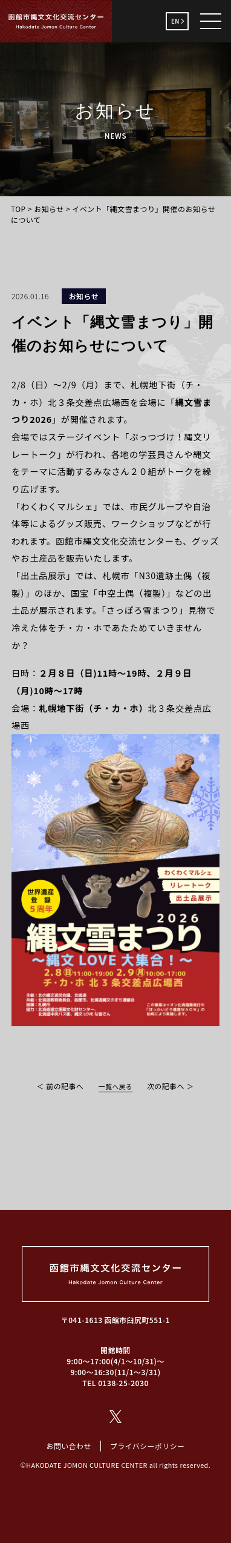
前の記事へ (64, 1086)
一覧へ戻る (115, 1086)
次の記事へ (165, 1086)
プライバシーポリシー (147, 1446)
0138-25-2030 (123, 1383)
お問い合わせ (68, 1446)
